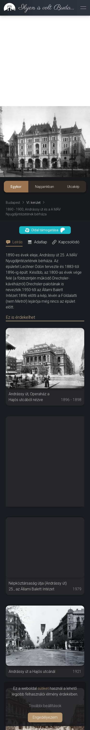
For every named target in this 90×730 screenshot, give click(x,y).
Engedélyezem (45, 717)
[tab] (15, 242)
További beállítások (45, 705)
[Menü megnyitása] (83, 7)
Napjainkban (44, 187)
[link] (38, 8)
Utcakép (73, 187)
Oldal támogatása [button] (45, 230)
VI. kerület (33, 203)
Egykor (16, 187)
